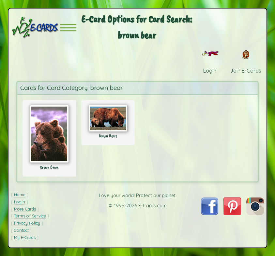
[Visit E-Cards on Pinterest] (232, 213)
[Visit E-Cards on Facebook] (209, 213)
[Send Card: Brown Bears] (49, 133)
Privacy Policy (27, 223)
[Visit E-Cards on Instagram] (255, 213)
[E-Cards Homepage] (35, 27)
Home (19, 194)
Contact (21, 230)
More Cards (25, 209)
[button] (68, 28)
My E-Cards (25, 237)
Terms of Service (30, 215)
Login (19, 201)
